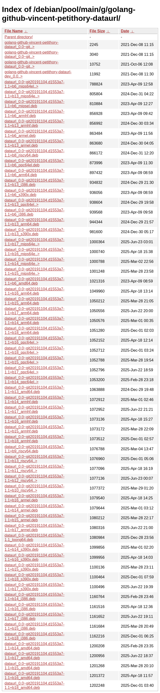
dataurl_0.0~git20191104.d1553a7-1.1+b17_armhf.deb (35, 409)
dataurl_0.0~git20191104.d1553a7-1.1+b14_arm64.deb (35, 320)
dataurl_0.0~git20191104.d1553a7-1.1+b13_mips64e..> (35, 94)
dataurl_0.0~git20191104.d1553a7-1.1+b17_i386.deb (35, 616)
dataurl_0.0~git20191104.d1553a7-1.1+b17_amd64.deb (35, 656)
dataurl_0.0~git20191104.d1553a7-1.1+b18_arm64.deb (35, 330)
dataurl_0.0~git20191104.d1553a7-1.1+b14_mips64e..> (35, 261)
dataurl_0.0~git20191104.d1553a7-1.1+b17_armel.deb (35, 528)
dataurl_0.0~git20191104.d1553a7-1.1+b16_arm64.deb (35, 291)
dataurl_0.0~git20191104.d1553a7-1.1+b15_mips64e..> (35, 271)
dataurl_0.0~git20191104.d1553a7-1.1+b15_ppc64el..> (35, 360)
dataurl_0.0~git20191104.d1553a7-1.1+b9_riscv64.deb (35, 449)
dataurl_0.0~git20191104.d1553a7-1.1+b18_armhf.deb (35, 439)
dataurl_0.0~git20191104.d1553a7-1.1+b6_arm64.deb (35, 173)
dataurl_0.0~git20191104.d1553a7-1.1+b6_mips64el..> (35, 84)
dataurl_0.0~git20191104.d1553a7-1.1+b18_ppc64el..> (35, 350)
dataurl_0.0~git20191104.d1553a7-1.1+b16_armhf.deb (35, 419)
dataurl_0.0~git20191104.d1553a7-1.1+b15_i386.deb (35, 626)
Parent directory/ (19, 37)
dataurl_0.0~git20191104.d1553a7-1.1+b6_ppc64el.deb (35, 163)
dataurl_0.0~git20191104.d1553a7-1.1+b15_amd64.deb (35, 666)
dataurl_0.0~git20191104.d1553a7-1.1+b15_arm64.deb (35, 301)
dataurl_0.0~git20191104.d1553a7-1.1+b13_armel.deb (35, 143)
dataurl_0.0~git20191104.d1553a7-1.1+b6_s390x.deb (35, 192)
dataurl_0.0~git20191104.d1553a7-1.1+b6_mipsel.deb (35, 104)
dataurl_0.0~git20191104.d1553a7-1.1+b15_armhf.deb (35, 429)
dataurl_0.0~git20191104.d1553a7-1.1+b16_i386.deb (35, 607)
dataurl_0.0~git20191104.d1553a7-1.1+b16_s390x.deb (35, 557)
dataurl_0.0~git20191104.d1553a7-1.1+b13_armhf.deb (35, 123)
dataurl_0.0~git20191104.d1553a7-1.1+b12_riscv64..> (35, 478)
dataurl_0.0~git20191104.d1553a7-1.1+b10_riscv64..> (35, 488)
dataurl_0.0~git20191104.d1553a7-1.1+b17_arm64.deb (35, 311)
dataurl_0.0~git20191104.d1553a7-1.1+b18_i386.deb (35, 636)
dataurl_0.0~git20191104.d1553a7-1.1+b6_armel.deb (35, 133)
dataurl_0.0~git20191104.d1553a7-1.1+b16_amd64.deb (35, 675)
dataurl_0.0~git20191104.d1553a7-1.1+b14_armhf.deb (35, 399)
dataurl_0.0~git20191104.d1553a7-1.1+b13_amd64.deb (35, 389)
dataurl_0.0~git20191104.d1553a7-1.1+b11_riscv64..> (35, 468)
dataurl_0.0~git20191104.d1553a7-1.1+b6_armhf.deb (35, 113)
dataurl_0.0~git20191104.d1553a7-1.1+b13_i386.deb (35, 182)
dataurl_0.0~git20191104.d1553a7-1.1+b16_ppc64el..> (35, 340)
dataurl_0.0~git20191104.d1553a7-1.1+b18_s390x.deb (35, 577)
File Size (97, 31)
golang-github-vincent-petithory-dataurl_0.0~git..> (32, 44)
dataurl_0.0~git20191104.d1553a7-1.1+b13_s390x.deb (35, 232)
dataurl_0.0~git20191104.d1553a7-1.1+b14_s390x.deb (35, 547)
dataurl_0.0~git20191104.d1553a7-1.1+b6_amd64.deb (35, 281)
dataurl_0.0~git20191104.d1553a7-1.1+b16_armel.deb (35, 498)
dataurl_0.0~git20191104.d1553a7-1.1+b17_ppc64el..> (35, 370)
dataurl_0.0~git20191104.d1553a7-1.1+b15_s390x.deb (35, 567)
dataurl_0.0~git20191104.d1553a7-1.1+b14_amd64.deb (35, 646)
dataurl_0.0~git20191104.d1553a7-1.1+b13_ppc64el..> (35, 202)
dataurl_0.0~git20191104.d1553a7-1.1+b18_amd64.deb (35, 685)
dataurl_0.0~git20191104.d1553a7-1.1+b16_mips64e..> (35, 252)
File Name (14, 31)
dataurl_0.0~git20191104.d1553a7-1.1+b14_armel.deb (35, 508)
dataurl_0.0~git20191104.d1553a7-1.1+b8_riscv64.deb (35, 153)
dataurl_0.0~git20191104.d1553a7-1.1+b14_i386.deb (35, 596)
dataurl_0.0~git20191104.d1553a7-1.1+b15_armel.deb (35, 518)
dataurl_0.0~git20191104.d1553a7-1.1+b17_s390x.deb (35, 587)
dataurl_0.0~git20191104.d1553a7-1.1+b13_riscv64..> (35, 459)
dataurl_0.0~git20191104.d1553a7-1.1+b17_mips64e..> (35, 242)
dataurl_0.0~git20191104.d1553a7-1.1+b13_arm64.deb (35, 222)
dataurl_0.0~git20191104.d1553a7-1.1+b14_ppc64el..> (35, 380)
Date (125, 31)
